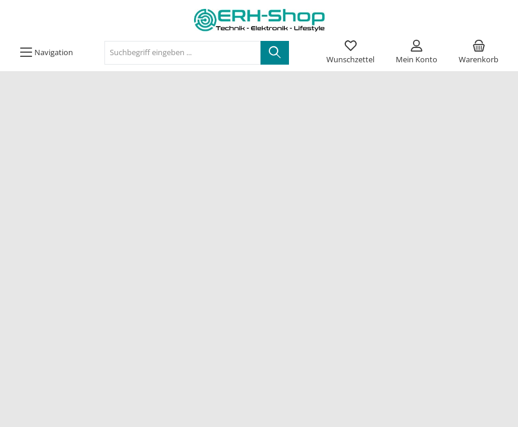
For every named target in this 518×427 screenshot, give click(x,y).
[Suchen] (274, 53)
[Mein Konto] (416, 52)
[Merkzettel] (350, 52)
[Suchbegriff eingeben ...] (182, 53)
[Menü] (46, 53)
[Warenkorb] (478, 52)
